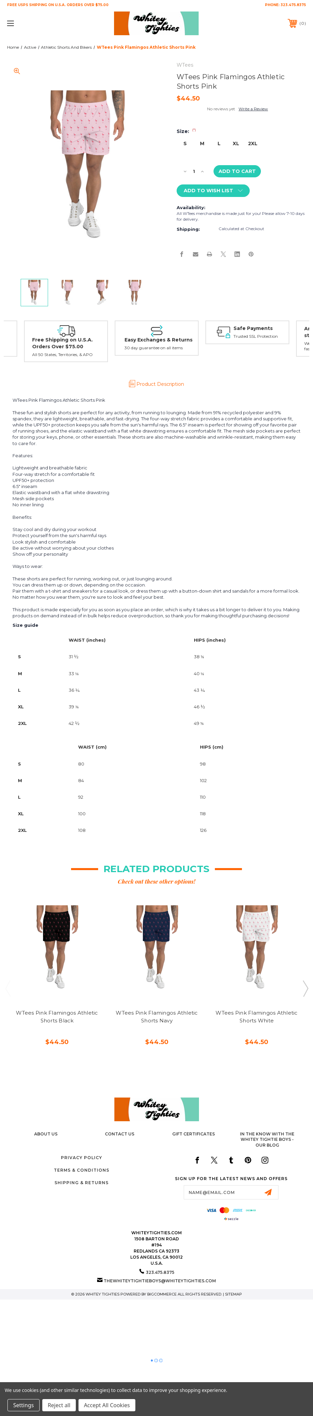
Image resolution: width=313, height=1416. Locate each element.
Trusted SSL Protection (255, 336)
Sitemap (233, 1294)
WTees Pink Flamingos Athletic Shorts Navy (157, 1017)
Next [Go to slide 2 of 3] (305, 988)
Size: (186, 131)
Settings (23, 1405)
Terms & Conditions (81, 1170)
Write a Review (253, 108)
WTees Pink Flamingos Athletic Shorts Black (57, 1017)
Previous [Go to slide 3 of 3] (7, 988)
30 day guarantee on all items (154, 347)
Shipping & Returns (81, 1182)
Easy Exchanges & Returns (159, 340)
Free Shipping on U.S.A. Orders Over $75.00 (62, 343)
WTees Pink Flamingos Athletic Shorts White (256, 1017)
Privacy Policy (81, 1157)
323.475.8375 (293, 5)
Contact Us (119, 1133)
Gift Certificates (193, 1133)
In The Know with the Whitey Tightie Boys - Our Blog (267, 1139)
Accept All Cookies (107, 1405)
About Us (46, 1133)
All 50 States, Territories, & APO (62, 354)
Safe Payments (253, 328)
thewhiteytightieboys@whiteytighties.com (160, 1280)
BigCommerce (162, 1294)
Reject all (59, 1405)
